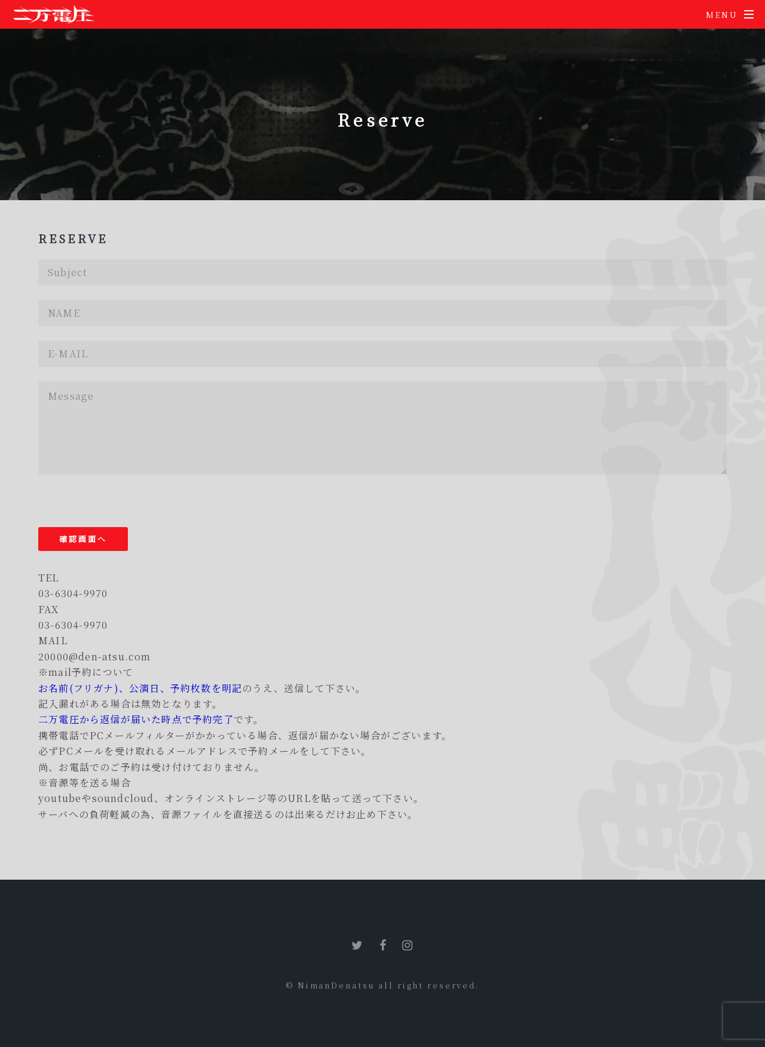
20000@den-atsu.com (94, 656)
